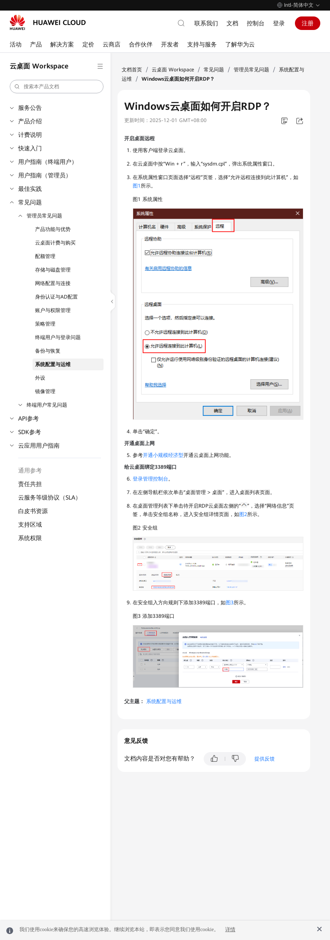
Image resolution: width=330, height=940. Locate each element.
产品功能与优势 (53, 229)
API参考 (28, 418)
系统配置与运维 (53, 364)
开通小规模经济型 (163, 455)
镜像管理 (45, 391)
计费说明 (30, 134)
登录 (279, 23)
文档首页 (132, 70)
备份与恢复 (47, 351)
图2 (243, 514)
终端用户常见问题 (47, 405)
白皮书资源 (33, 511)
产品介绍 (30, 121)
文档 (232, 23)
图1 (137, 186)
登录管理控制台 (150, 479)
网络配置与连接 (53, 283)
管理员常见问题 (44, 216)
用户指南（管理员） (44, 175)
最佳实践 (30, 188)
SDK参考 (29, 432)
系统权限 (30, 538)
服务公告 (30, 107)
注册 (308, 23)
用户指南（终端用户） (47, 161)
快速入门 (30, 148)
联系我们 (206, 23)
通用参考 (30, 470)
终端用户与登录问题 (58, 337)
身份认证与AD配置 (56, 297)
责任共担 (30, 484)
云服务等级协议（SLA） (49, 497)
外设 (40, 378)
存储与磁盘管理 (53, 270)
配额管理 (45, 256)
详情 (230, 929)
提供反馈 (264, 759)
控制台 (256, 23)
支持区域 (30, 524)
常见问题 (30, 202)
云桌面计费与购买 (55, 243)
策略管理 (45, 324)
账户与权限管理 (53, 310)
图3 (230, 603)
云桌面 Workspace (173, 70)
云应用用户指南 (39, 445)
